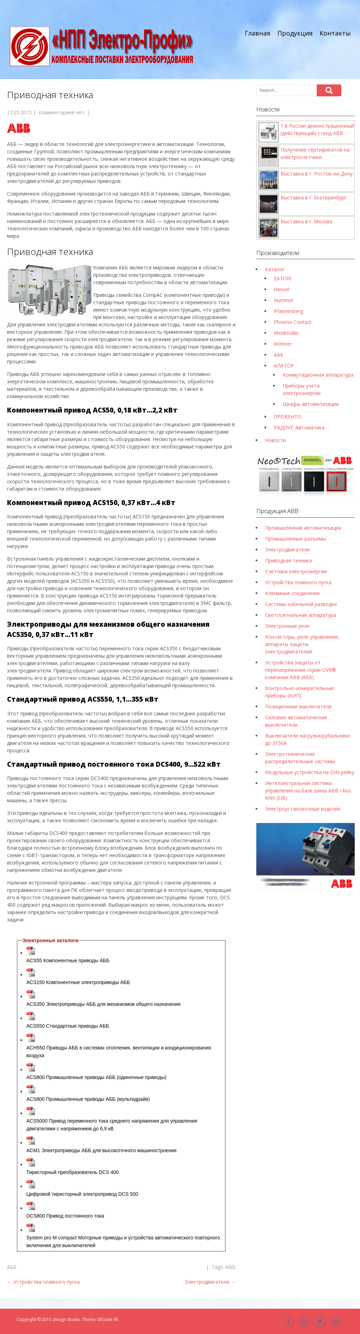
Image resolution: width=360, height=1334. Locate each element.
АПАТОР (284, 365)
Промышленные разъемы (295, 538)
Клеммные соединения (292, 593)
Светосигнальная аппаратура (300, 615)
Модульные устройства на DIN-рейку (309, 772)
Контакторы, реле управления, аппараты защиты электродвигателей (302, 644)
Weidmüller (286, 333)
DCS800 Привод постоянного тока (65, 1216)
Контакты (335, 33)
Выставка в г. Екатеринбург (314, 197)
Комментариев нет (61, 112)
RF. (116, 1319)
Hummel (283, 300)
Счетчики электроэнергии (296, 571)
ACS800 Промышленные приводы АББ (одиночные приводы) (96, 1077)
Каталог (275, 269)
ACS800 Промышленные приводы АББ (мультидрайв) (88, 1099)
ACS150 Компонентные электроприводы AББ (78, 982)
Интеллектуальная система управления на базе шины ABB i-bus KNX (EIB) (308, 790)
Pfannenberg (288, 311)
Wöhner (283, 343)
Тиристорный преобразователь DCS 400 (72, 1172)
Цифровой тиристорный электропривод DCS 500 (82, 1194)
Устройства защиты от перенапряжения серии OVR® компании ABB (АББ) (300, 670)
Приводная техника (288, 560)
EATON (282, 278)
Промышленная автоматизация (303, 527)
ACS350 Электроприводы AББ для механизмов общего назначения (103, 1004)
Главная (257, 33)
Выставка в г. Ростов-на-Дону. (317, 173)
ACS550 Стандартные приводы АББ (67, 1026)
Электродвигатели (210, 1281)
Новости (275, 440)
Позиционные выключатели (298, 706)
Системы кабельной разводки (301, 604)
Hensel (281, 289)
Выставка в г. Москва (306, 221)
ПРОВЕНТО (287, 416)
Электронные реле (287, 626)
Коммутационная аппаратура (318, 374)
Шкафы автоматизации (311, 404)
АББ (12, 1267)
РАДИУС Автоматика (299, 427)
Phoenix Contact (292, 322)
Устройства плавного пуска (43, 1281)
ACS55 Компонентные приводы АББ (67, 960)
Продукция (295, 33)
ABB (230, 1267)
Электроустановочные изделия (302, 808)
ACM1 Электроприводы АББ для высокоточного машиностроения (101, 1150)
